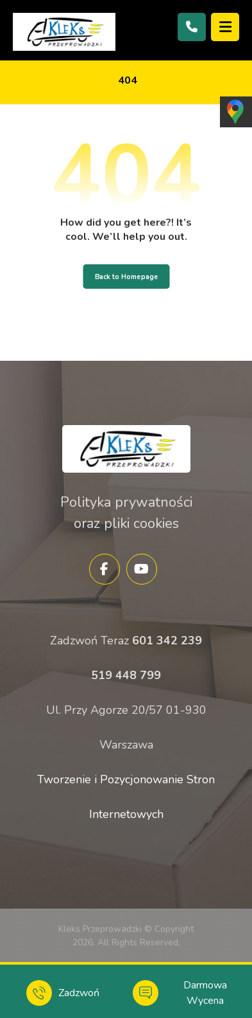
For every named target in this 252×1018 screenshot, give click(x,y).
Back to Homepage (126, 276)
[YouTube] (141, 569)
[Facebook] (104, 569)
